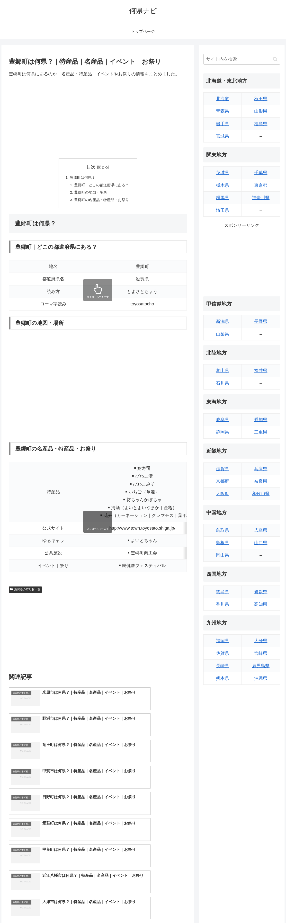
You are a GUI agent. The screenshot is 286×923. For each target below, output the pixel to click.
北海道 (222, 98)
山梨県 (222, 334)
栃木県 (222, 185)
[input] (241, 59)
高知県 (260, 604)
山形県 (260, 111)
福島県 (260, 123)
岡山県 (222, 555)
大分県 (260, 640)
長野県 (260, 321)
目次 (91, 166)
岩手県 (222, 123)
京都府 (222, 481)
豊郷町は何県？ (81, 178)
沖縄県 (260, 678)
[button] (275, 59)
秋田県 (260, 98)
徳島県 (222, 591)
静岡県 (222, 432)
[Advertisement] (98, 118)
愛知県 (260, 419)
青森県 (222, 111)
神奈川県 (260, 197)
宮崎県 (260, 653)
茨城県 (222, 172)
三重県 (260, 432)
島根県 (222, 542)
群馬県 (222, 197)
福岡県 (222, 640)
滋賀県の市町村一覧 (25, 591)
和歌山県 (260, 493)
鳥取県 (222, 530)
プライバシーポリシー (264, 908)
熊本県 (222, 678)
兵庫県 (260, 468)
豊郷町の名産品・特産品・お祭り (101, 201)
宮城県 (222, 136)
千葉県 (260, 172)
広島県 (260, 530)
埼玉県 (222, 210)
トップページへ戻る (227, 908)
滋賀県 (222, 468)
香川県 (222, 604)
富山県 (222, 370)
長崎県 (222, 665)
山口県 (260, 542)
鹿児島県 (260, 665)
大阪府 (222, 493)
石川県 (222, 383)
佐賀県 (222, 653)
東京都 (260, 185)
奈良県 (260, 481)
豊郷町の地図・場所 (89, 193)
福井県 (260, 370)
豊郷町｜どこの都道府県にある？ (101, 185)
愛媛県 (260, 591)
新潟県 (222, 321)
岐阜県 (222, 419)
